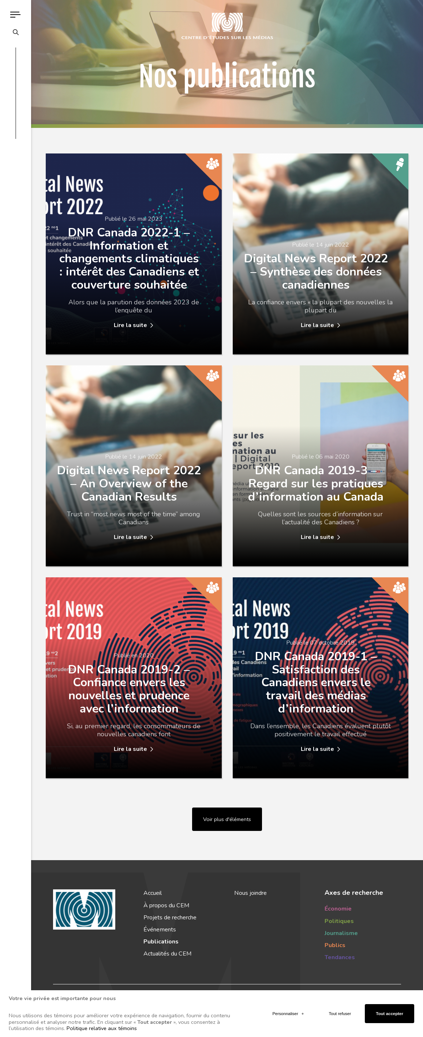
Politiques (339, 921)
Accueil (152, 893)
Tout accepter (389, 991)
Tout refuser (340, 991)
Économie (338, 909)
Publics (335, 945)
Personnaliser (288, 991)
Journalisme (341, 933)
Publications (161, 942)
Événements (159, 930)
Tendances (340, 957)
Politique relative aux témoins (102, 1006)
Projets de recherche (169, 917)
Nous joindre (250, 893)
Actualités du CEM (167, 954)
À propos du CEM (166, 905)
